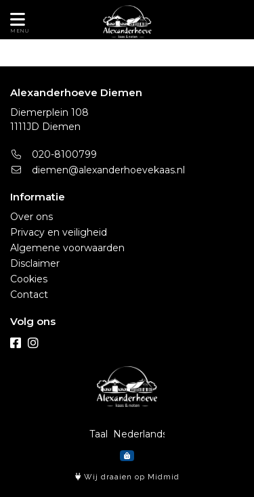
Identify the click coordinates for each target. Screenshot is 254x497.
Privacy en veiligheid (58, 232)
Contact (29, 294)
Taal (98, 434)
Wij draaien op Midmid (127, 477)
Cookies (28, 279)
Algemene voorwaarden (67, 248)
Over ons (31, 217)
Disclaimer (35, 263)
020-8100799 (53, 154)
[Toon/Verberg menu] (15, 19)
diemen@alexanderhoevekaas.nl (97, 170)
